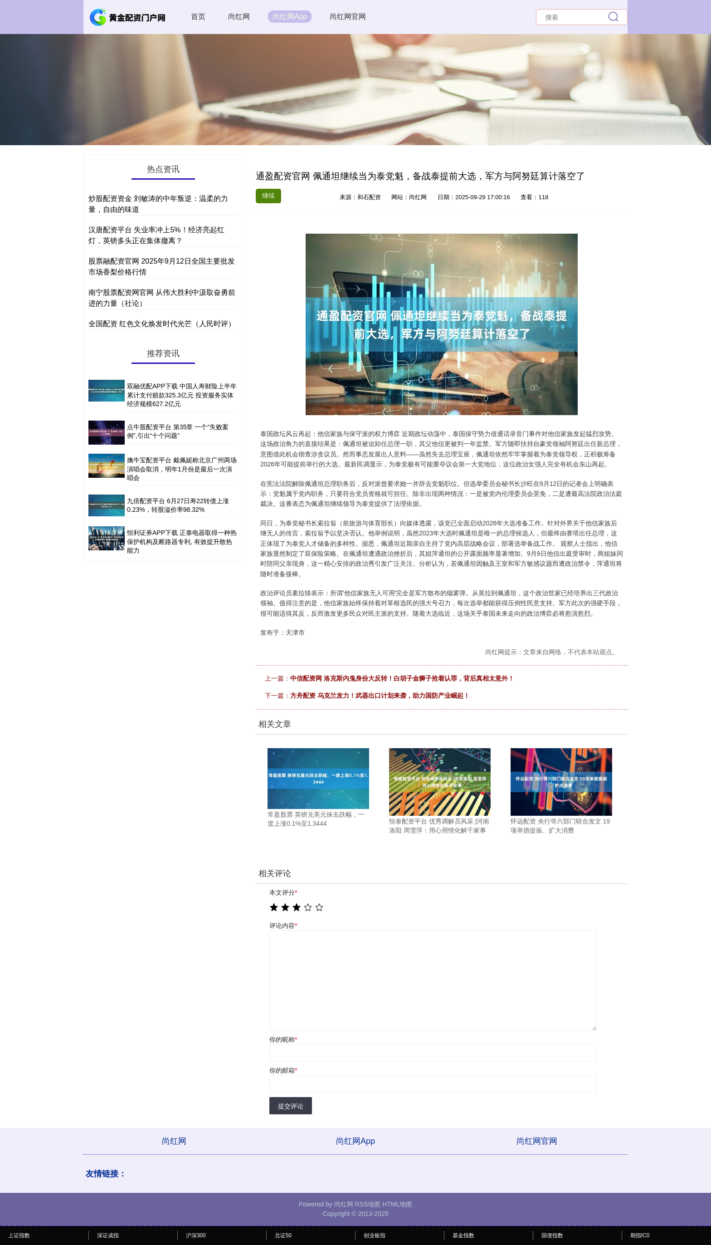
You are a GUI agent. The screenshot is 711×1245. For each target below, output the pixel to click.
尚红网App (290, 16)
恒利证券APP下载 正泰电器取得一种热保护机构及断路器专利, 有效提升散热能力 (182, 541)
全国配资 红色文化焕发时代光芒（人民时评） (161, 324)
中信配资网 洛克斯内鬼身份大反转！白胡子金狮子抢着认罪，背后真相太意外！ (402, 678)
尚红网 (239, 16)
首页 (198, 16)
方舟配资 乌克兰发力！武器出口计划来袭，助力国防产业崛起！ (380, 695)
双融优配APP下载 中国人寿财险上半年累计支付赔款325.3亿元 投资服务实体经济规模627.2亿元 (182, 394)
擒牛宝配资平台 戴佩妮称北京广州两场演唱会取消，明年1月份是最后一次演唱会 (182, 468)
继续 (268, 195)
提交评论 (290, 1106)
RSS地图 (367, 1204)
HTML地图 (397, 1204)
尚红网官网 (348, 16)
